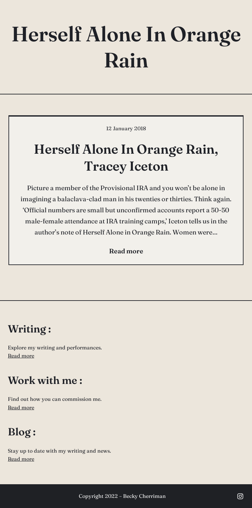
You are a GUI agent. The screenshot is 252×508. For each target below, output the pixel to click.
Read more (21, 355)
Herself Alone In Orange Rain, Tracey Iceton (126, 157)
